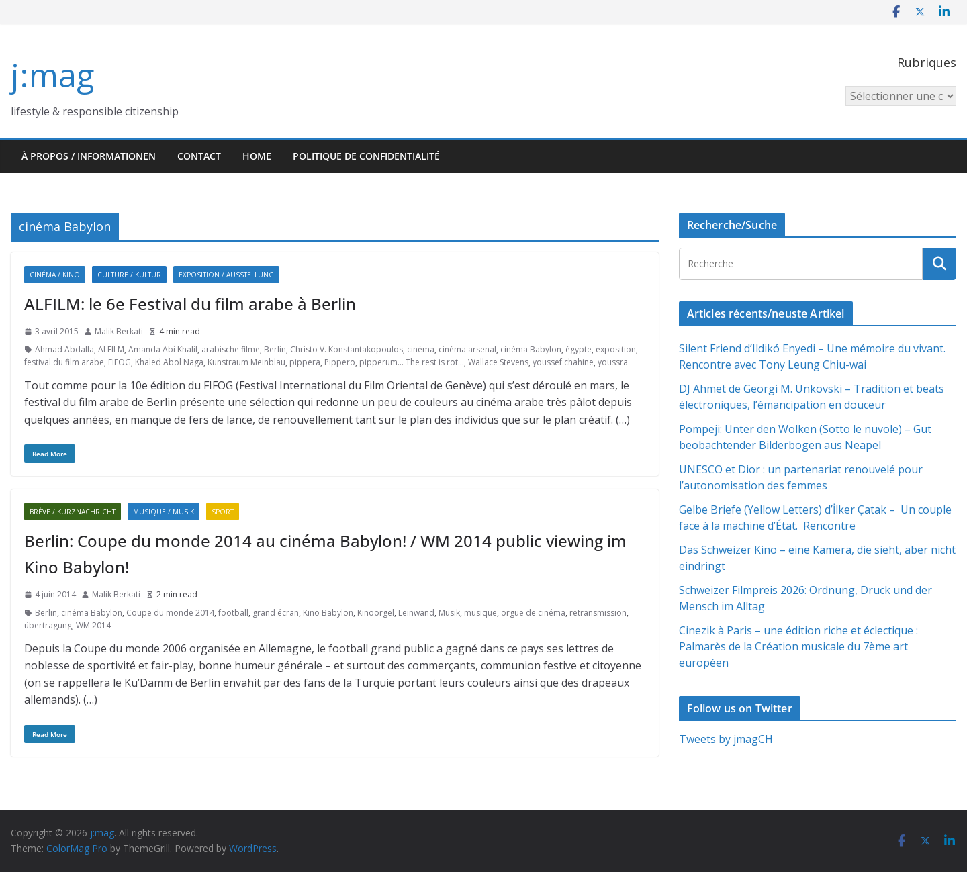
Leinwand (416, 612)
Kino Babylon (328, 612)
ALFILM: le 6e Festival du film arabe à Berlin (190, 304)
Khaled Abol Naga (169, 362)
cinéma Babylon (530, 349)
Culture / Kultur (129, 274)
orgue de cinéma (533, 612)
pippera (304, 362)
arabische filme (230, 349)
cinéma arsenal (467, 349)
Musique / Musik (163, 511)
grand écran (275, 612)
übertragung (48, 625)
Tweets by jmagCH (726, 739)
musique (480, 612)
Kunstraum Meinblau (246, 362)
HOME (256, 156)
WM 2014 (93, 625)
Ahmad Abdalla (64, 349)
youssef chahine (563, 362)
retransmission (598, 612)
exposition (616, 349)
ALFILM (111, 349)
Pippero (339, 362)
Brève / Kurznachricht (73, 511)
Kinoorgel (375, 612)
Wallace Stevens (498, 362)
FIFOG (119, 362)
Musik (449, 612)
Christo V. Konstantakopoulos (346, 349)
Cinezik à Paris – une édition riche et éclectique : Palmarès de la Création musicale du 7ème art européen (798, 646)
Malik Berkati (119, 331)
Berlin (275, 349)
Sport (223, 511)
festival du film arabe (64, 362)
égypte (578, 349)
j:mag (52, 75)
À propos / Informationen (88, 156)
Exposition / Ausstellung (226, 274)
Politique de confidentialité (366, 156)
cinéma (420, 349)
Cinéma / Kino (55, 274)
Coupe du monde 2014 (170, 612)
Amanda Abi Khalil (162, 349)
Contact (199, 156)
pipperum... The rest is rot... (411, 362)
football (233, 612)
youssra (613, 362)
